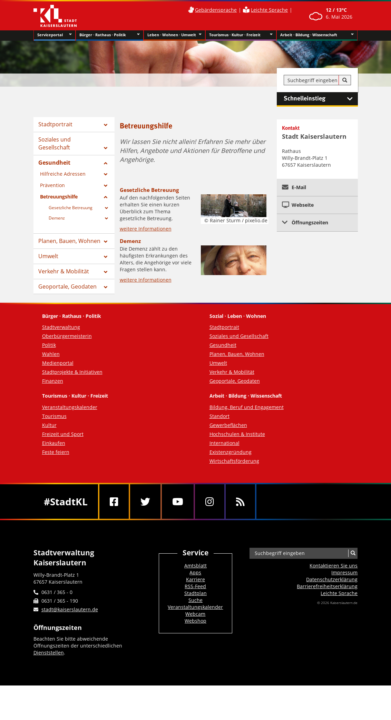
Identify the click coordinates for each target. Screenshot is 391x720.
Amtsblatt (195, 565)
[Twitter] (145, 501)
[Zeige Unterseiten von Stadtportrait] (105, 124)
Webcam (195, 614)
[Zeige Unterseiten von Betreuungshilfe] (105, 197)
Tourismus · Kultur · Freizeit (241, 35)
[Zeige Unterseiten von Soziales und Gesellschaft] (105, 148)
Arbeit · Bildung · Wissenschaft (317, 35)
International (224, 443)
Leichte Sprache (269, 10)
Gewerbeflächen (228, 425)
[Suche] (344, 80)
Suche (195, 600)
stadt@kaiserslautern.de (69, 609)
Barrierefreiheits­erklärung (327, 586)
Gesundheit (54, 162)
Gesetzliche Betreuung (70, 208)
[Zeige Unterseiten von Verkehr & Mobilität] (105, 271)
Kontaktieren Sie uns (334, 565)
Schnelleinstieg (321, 99)
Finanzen (52, 381)
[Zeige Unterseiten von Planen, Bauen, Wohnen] (105, 241)
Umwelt (48, 256)
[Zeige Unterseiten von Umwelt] (105, 256)
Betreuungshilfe (59, 196)
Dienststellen (48, 652)
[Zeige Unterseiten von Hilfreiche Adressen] (105, 174)
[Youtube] (178, 501)
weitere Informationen (146, 228)
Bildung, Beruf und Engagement (246, 407)
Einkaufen (53, 443)
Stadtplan (195, 593)
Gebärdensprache (216, 10)
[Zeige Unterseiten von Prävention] (105, 185)
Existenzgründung (230, 452)
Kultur (49, 425)
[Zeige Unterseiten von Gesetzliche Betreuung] (106, 208)
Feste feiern (55, 452)
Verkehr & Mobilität (63, 271)
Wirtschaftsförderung (234, 461)
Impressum (344, 572)
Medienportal (58, 363)
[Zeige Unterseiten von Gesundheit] (105, 163)
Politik (49, 345)
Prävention (52, 185)
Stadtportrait (55, 124)
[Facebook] (114, 501)
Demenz (57, 218)
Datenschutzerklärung (332, 579)
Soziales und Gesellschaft (54, 143)
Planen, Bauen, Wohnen (69, 241)
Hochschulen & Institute (237, 434)
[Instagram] (209, 501)
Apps (195, 572)
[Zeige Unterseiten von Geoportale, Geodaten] (105, 287)
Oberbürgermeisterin (67, 336)
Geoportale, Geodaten (67, 286)
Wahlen (51, 354)
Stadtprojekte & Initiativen (72, 372)
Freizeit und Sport (63, 434)
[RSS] (240, 501)
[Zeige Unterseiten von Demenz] (106, 218)
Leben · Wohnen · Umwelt (174, 35)
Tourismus (54, 416)
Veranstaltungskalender (69, 407)
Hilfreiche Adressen (63, 174)
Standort (219, 416)
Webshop (195, 620)
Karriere (195, 579)
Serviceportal (54, 35)
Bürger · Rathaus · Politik (109, 35)
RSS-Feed (195, 586)
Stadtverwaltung (61, 327)
